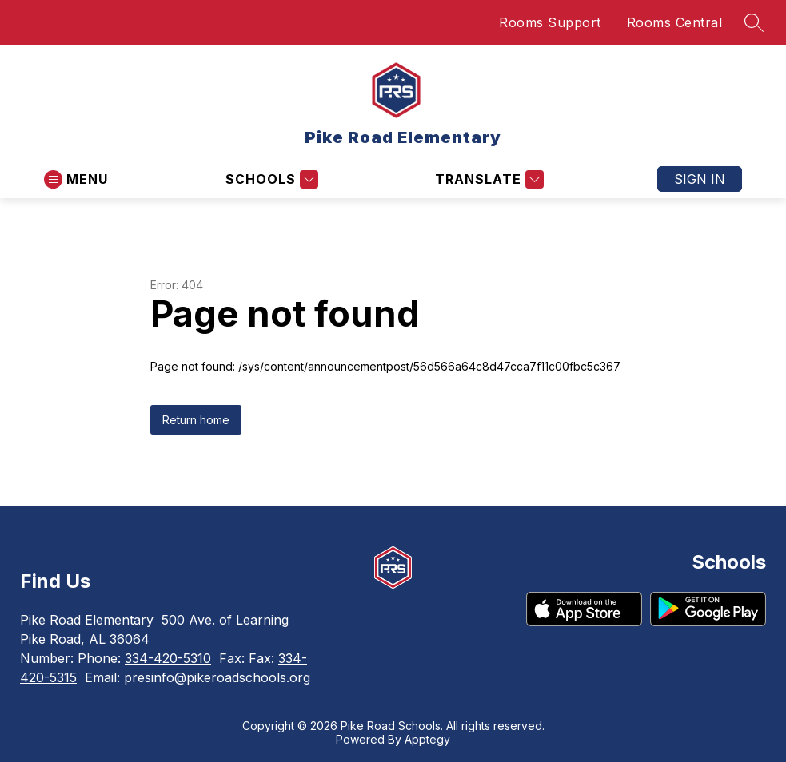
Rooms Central (675, 22)
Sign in (699, 179)
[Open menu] (76, 179)
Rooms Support (550, 22)
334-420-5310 (168, 658)
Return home (195, 420)
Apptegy (427, 739)
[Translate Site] (487, 179)
